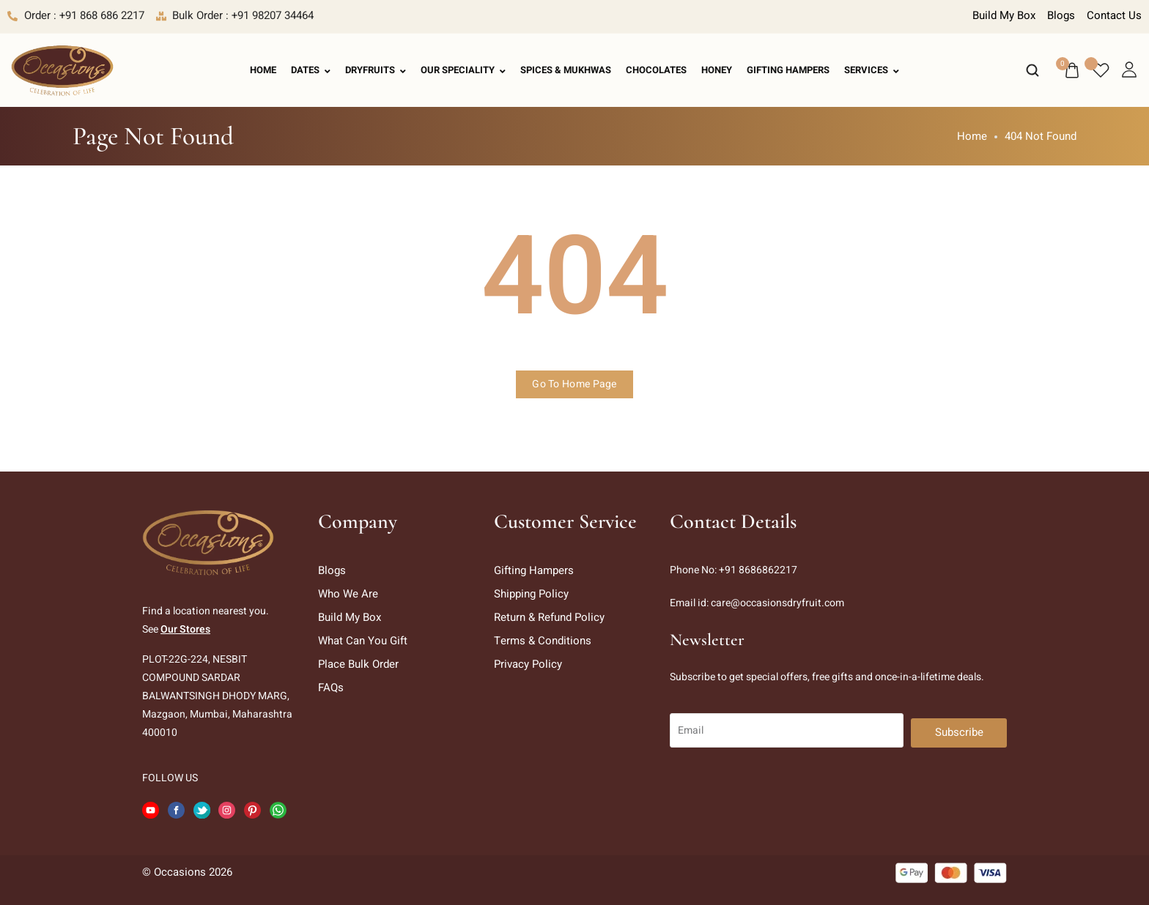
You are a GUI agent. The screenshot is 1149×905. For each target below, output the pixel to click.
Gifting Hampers (788, 70)
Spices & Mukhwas (565, 70)
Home (263, 70)
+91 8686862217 (758, 570)
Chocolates (656, 70)
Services (871, 70)
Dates (310, 70)
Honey (716, 70)
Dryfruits (375, 70)
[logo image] (62, 70)
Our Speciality (463, 70)
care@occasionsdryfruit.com (777, 603)
